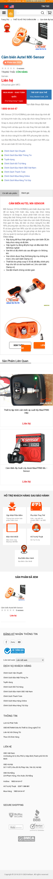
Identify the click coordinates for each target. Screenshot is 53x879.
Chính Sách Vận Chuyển (14, 151)
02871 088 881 (24, 786)
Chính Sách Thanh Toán (14, 172)
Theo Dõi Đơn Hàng (11, 737)
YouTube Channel (19, 642)
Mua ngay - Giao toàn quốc (14, 97)
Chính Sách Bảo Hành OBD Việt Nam (20, 168)
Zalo (13, 642)
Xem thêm (19, 345)
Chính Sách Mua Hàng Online (17, 176)
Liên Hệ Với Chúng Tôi (12, 732)
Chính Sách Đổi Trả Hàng (15, 163)
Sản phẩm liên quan (15, 361)
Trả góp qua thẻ (39, 95)
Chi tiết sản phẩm (9, 193)
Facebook (6, 642)
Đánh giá (25, 193)
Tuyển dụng (9, 159)
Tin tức (45, 6)
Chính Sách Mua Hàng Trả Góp (17, 180)
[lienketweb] (30, 660)
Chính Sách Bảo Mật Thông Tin (18, 155)
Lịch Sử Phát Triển (10, 723)
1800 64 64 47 (16, 781)
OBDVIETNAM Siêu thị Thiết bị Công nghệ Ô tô (22, 728)
